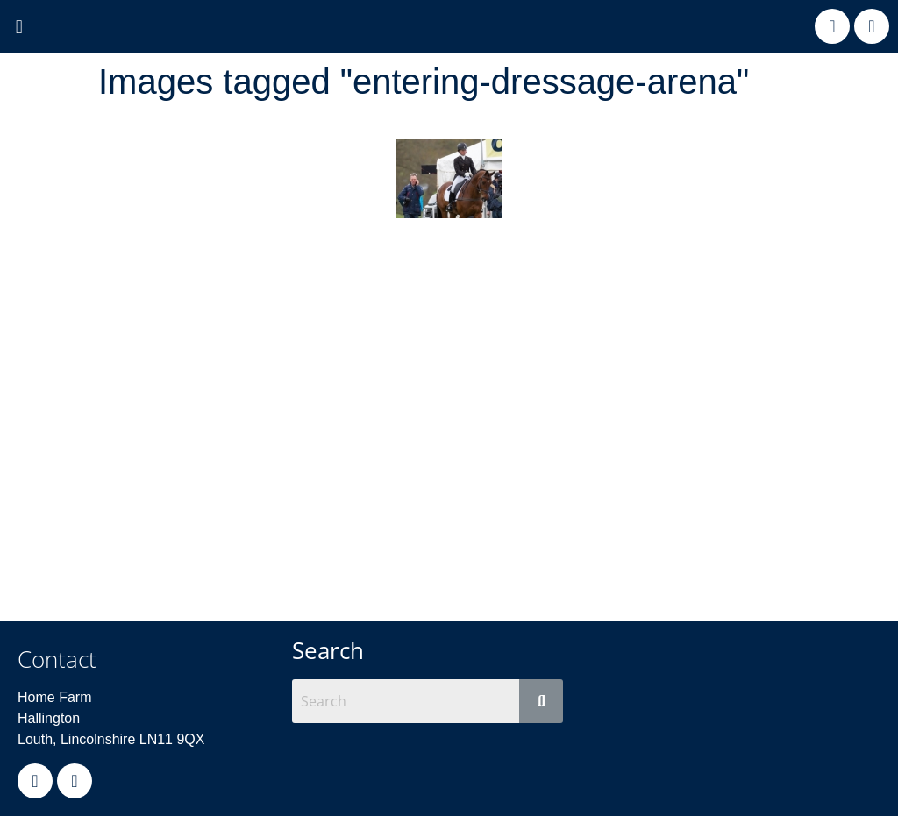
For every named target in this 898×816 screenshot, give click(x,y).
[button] (19, 27)
